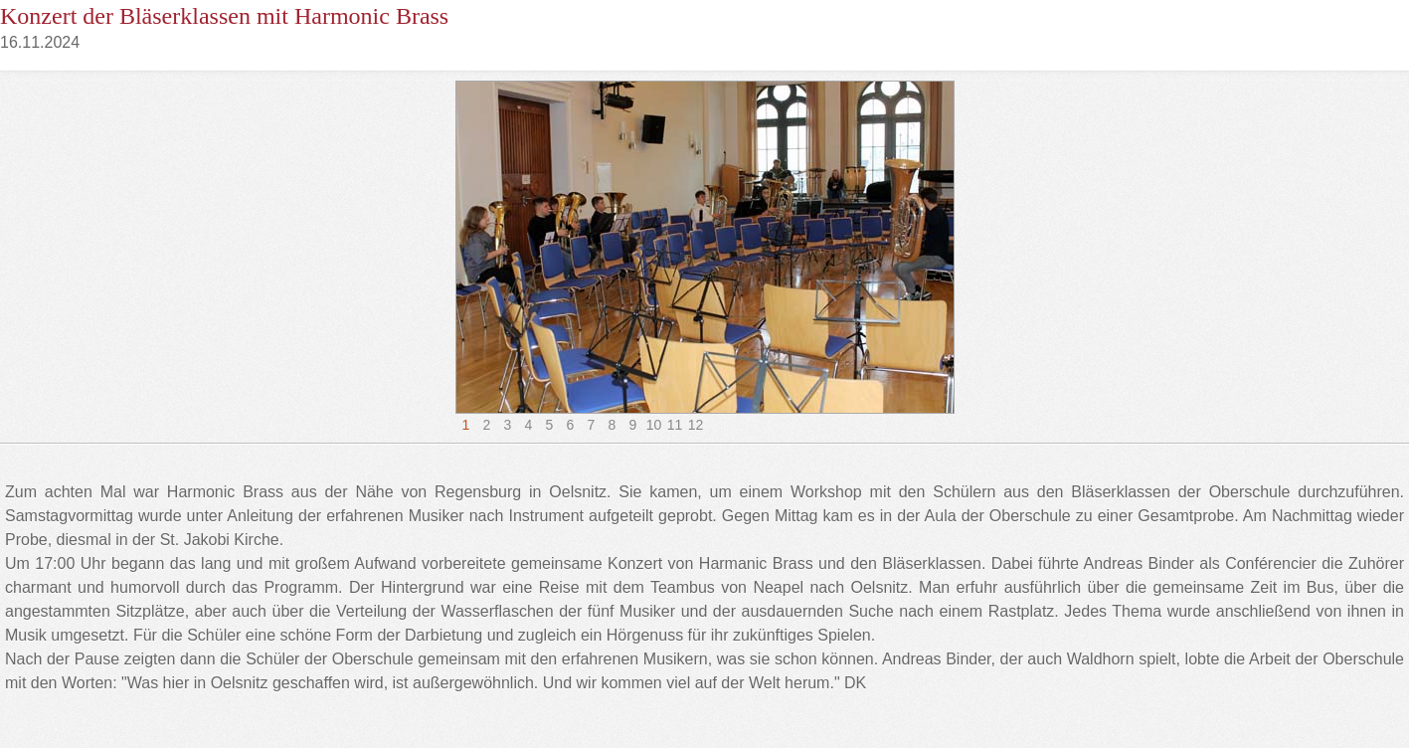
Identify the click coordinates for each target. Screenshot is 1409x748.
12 (696, 425)
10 (654, 425)
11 (675, 425)
